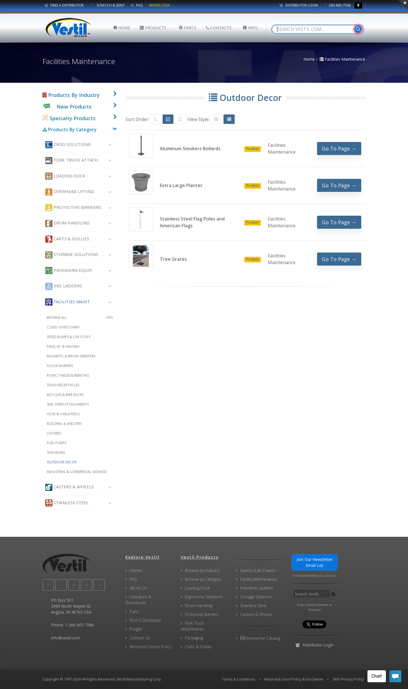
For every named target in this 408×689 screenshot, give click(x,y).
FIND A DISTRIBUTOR (64, 5)
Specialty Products (68, 118)
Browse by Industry (202, 570)
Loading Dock (65, 176)
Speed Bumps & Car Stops (68, 336)
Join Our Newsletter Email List (315, 562)
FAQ (137, 5)
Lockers (54, 433)
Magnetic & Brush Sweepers (71, 356)
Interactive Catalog (260, 638)
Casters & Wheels (69, 487)
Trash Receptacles (63, 385)
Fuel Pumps (56, 442)
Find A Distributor (146, 620)
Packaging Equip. (69, 270)
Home (135, 570)
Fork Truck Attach (71, 160)
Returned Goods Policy (150, 646)
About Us (138, 588)
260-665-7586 (337, 5)
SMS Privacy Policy (348, 679)
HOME (121, 27)
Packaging (194, 638)
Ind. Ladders (63, 286)
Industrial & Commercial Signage (77, 471)
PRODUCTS (153, 27)
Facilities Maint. (68, 302)
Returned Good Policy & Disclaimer (294, 679)
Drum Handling (67, 223)
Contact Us (140, 638)
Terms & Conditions (238, 679)
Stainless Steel (67, 502)
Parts (134, 611)
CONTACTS (218, 27)
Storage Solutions (71, 254)
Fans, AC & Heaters (63, 346)
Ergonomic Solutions (204, 596)
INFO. (250, 27)
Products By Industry (71, 95)
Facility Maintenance (258, 579)
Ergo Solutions (68, 144)
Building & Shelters (64, 423)
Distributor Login (298, 5)
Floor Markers (60, 365)
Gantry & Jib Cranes (257, 570)
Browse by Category (203, 579)
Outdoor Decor (61, 462)
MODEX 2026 (159, 5)
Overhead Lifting (69, 192)
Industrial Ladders (256, 588)
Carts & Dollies (67, 239)
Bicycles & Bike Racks (65, 394)
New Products (74, 106)
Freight (136, 629)
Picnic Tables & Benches (68, 375)
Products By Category (69, 129)
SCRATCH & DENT (107, 5)
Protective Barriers (73, 207)
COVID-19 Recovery (63, 327)
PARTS (187, 27)
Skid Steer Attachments (68, 404)
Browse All (80, 317)
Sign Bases (56, 452)
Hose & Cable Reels (63, 414)
